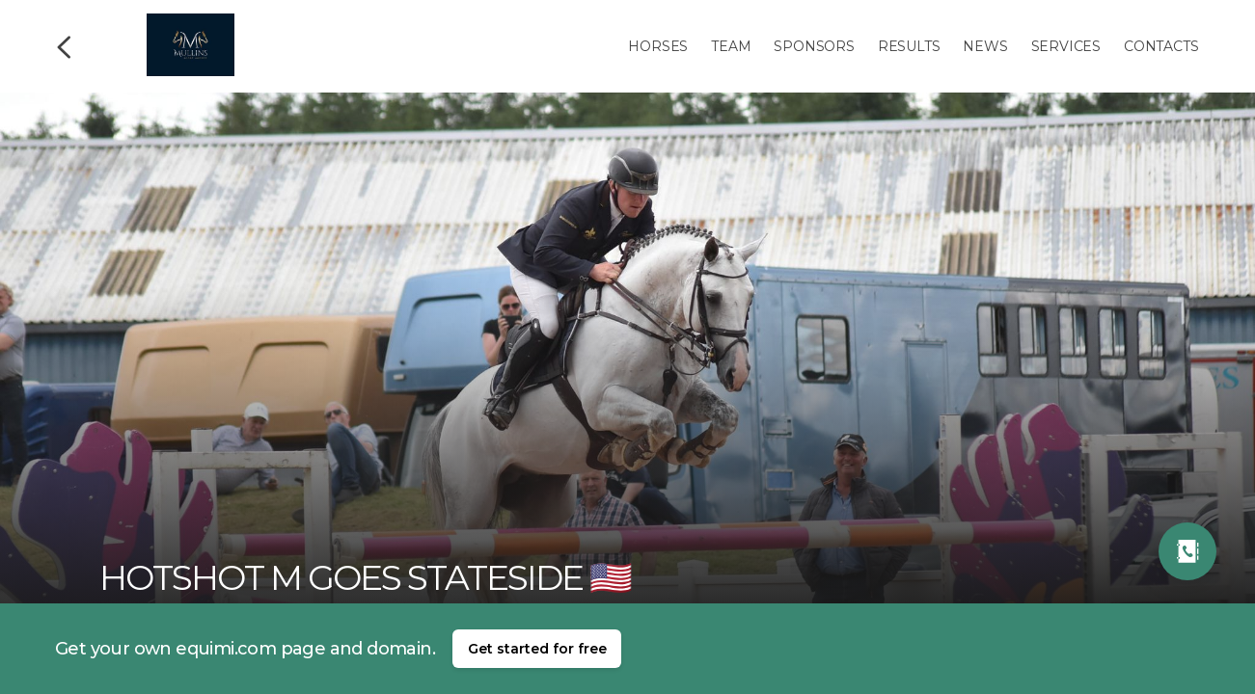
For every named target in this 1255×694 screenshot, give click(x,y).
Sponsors (814, 46)
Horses (658, 46)
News (985, 46)
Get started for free (537, 648)
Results (909, 46)
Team (730, 46)
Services (1066, 46)
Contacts (1161, 46)
